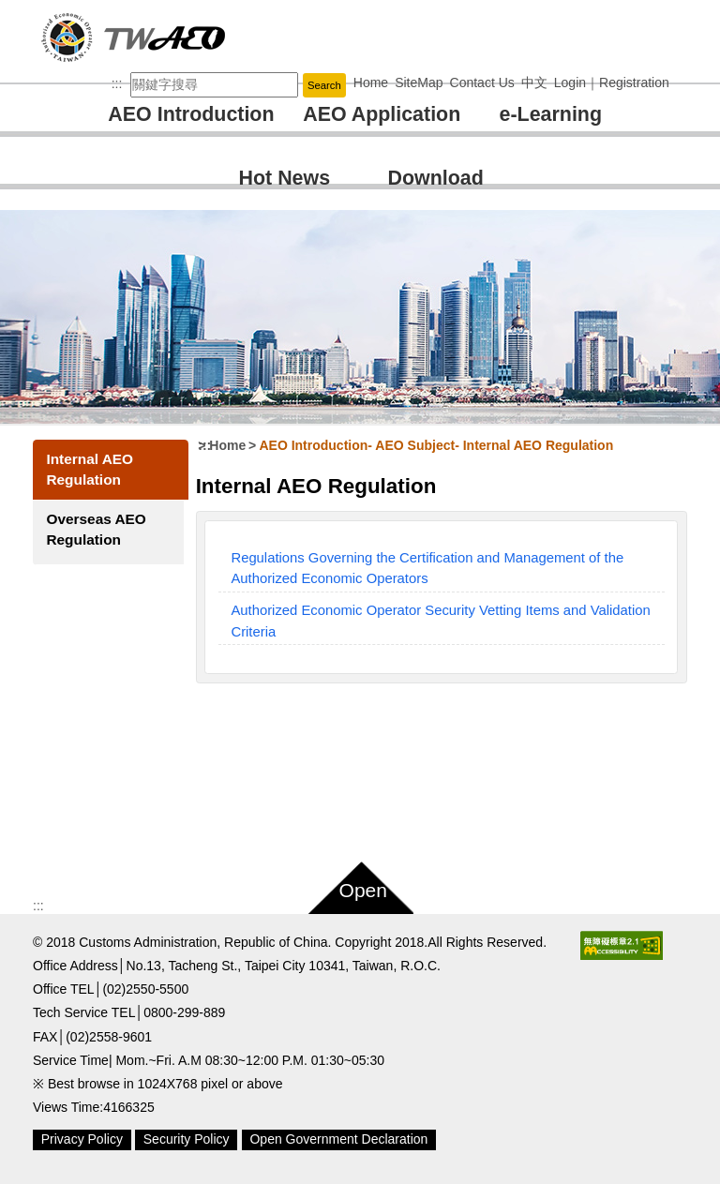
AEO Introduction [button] (191, 114)
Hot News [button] (285, 178)
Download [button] (436, 178)
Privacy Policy (82, 1139)
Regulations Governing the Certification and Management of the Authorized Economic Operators (428, 568)
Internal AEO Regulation (89, 469)
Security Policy (186, 1139)
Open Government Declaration (338, 1139)
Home (229, 445)
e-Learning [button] (551, 114)
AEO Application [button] (381, 114)
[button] (359, 884)
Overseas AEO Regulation (95, 529)
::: (117, 83)
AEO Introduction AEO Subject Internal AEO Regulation (438, 445)
